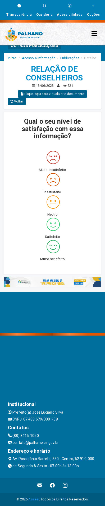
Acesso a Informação (39, 58)
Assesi (33, 499)
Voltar (17, 101)
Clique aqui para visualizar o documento (52, 94)
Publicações (69, 58)
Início (12, 58)
